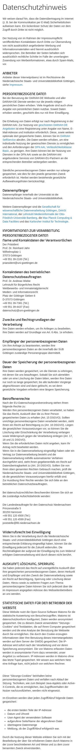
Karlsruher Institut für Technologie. (49, 221)
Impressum (15, 84)
